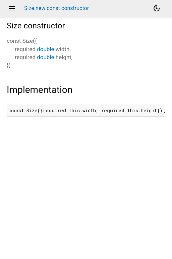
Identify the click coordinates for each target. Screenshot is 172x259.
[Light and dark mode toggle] (156, 8)
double (45, 49)
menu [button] (12, 8)
